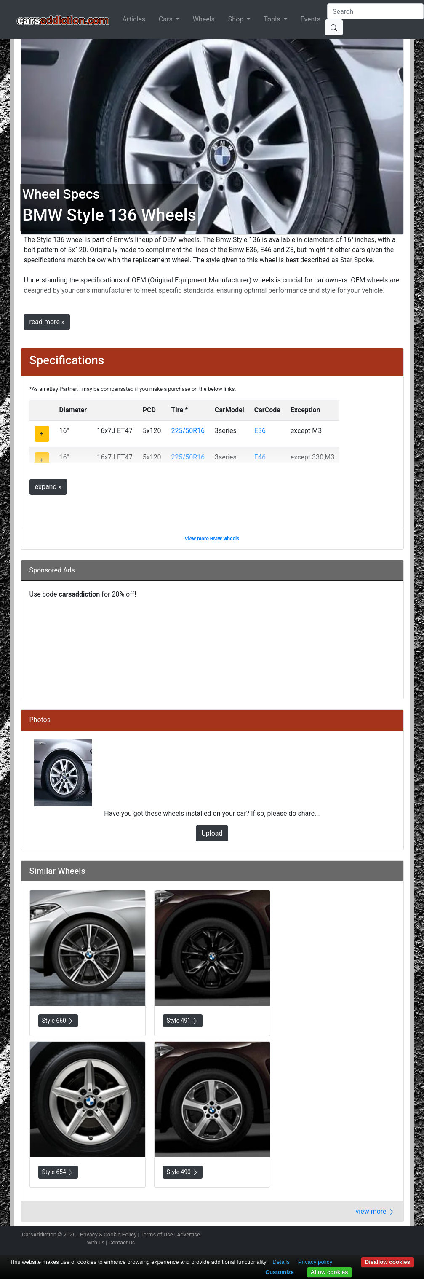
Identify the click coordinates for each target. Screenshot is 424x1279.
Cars (166, 19)
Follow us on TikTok (388, 1236)
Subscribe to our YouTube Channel (403, 1236)
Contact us (122, 1242)
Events (310, 19)
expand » (48, 487)
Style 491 (183, 1020)
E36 (260, 431)
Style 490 (183, 1172)
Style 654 (58, 1172)
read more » (47, 322)
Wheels (204, 19)
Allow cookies (329, 1272)
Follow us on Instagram (344, 1236)
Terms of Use (157, 1234)
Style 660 (58, 1020)
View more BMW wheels (212, 539)
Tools (273, 19)
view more (375, 1211)
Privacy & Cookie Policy (108, 1234)
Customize (279, 1272)
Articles (134, 19)
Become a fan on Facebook (373, 1236)
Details (281, 1262)
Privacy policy (315, 1262)
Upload (211, 833)
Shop (236, 19)
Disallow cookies (387, 1262)
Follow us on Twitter (358, 1236)
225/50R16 (188, 431)
